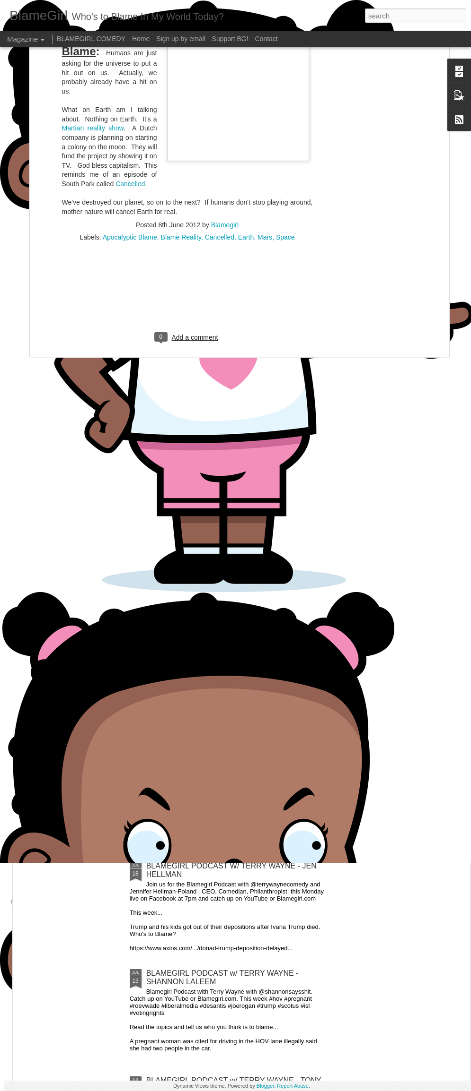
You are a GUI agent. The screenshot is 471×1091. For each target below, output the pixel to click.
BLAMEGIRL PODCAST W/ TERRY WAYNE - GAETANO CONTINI (189, 477)
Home (141, 39)
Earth (246, 47)
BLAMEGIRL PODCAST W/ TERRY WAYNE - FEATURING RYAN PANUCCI (302, 477)
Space (285, 47)
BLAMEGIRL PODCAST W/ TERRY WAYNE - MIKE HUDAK (413, 477)
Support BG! (230, 39)
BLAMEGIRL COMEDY (91, 39)
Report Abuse (293, 1086)
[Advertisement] (187, 108)
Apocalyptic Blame (130, 47)
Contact (266, 39)
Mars (265, 47)
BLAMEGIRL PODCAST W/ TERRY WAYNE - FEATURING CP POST (78, 477)
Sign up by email (180, 39)
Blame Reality (181, 47)
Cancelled (219, 47)
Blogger (265, 1086)
